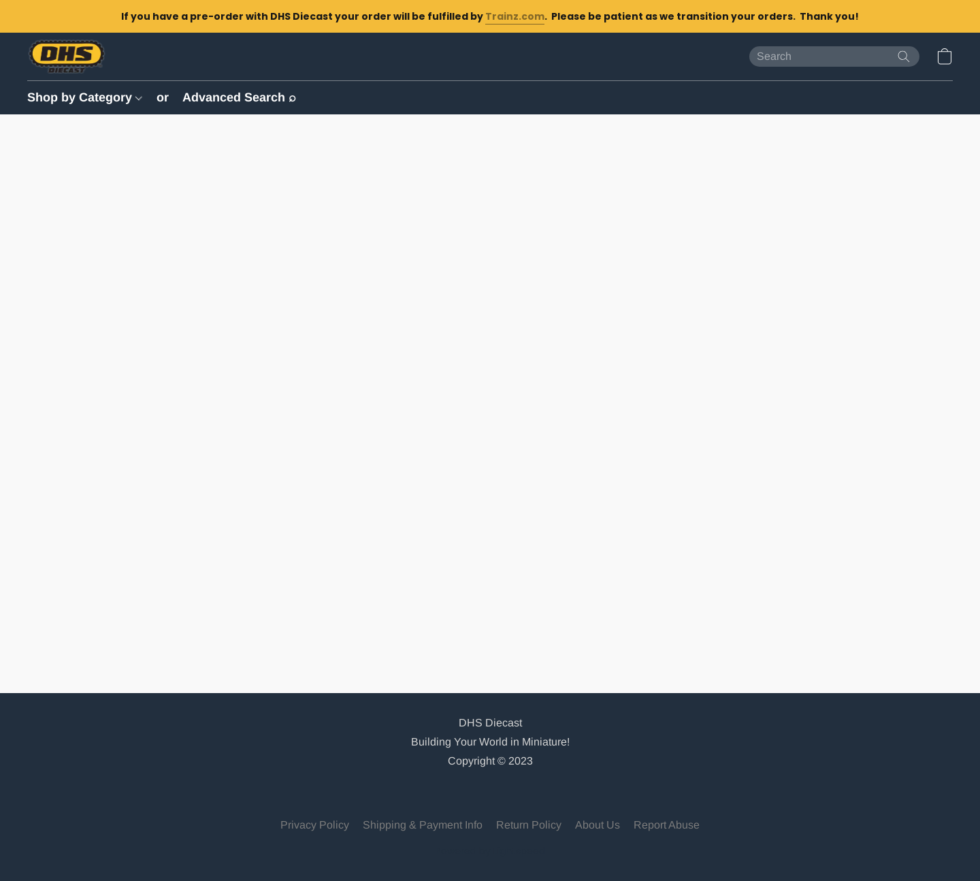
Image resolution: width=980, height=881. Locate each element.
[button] (66, 56)
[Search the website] (904, 56)
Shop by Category (84, 97)
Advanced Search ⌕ (239, 97)
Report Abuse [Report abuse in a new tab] (667, 825)
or (163, 97)
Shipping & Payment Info (423, 825)
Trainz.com (514, 16)
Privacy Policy (314, 825)
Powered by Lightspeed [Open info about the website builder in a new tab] (490, 851)
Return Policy (528, 825)
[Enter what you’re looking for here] (834, 56)
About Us (597, 825)
